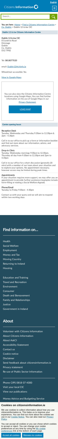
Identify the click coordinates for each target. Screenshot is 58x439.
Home (17, 25)
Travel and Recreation (15, 282)
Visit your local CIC (13, 387)
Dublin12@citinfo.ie (16, 67)
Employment (10, 250)
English (53, 2)
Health (6, 241)
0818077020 (11, 60)
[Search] (53, 16)
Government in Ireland (15, 309)
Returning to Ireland (14, 264)
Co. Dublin (6, 27)
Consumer (8, 291)
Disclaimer (8, 358)
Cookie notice (11, 354)
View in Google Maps (11, 77)
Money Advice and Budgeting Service (23, 399)
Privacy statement (13, 367)
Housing (7, 268)
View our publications (15, 392)
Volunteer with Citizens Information (23, 331)
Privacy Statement (27, 102)
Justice (7, 304)
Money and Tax (11, 255)
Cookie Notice (17, 417)
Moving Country (12, 259)
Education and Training (15, 278)
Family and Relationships (16, 300)
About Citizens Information (18, 336)
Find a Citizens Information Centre (38, 25)
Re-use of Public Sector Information (22, 372)
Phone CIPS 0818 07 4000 (17, 383)
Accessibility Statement (16, 345)
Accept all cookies (11, 435)
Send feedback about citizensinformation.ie (27, 363)
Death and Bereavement (16, 295)
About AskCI (10, 340)
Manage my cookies (32, 435)
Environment (10, 286)
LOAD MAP (25, 109)
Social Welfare (11, 246)
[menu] (54, 8)
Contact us (9, 349)
